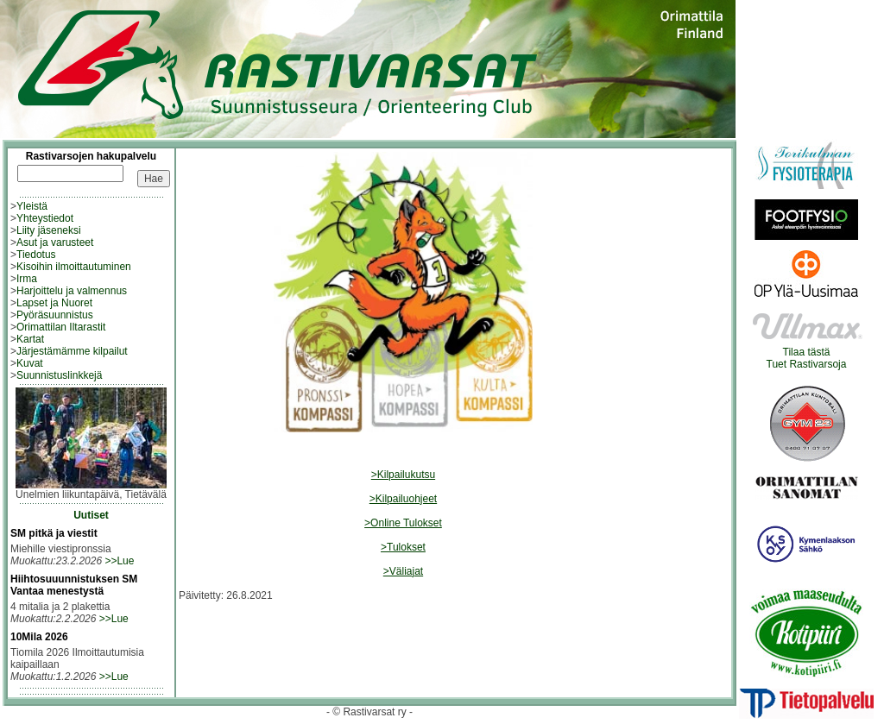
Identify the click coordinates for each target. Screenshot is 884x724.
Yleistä (31, 206)
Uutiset (91, 515)
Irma (26, 279)
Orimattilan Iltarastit (60, 327)
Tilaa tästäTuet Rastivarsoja (807, 353)
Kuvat (29, 363)
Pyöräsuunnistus (54, 315)
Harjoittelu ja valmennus (71, 291)
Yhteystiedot (44, 218)
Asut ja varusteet (54, 242)
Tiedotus (36, 255)
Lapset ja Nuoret (54, 303)
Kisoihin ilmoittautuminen (73, 267)
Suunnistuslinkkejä (59, 375)
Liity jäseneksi (48, 230)
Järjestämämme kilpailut (72, 351)
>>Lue (119, 561)
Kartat (30, 339)
